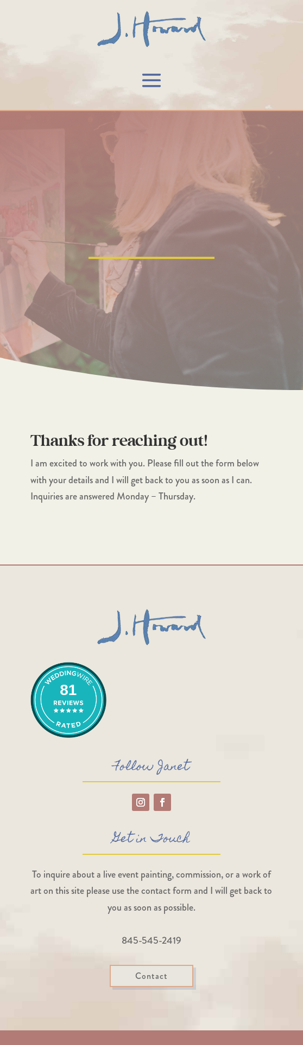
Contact (151, 976)
